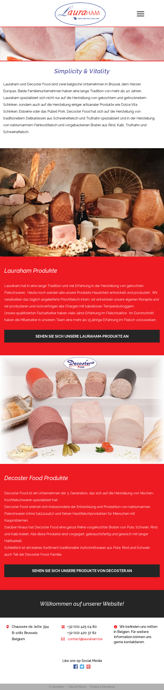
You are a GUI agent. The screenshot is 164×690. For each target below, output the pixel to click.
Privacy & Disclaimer (102, 686)
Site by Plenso (77, 686)
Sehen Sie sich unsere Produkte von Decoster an (82, 570)
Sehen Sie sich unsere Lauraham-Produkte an (82, 336)
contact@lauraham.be (85, 639)
